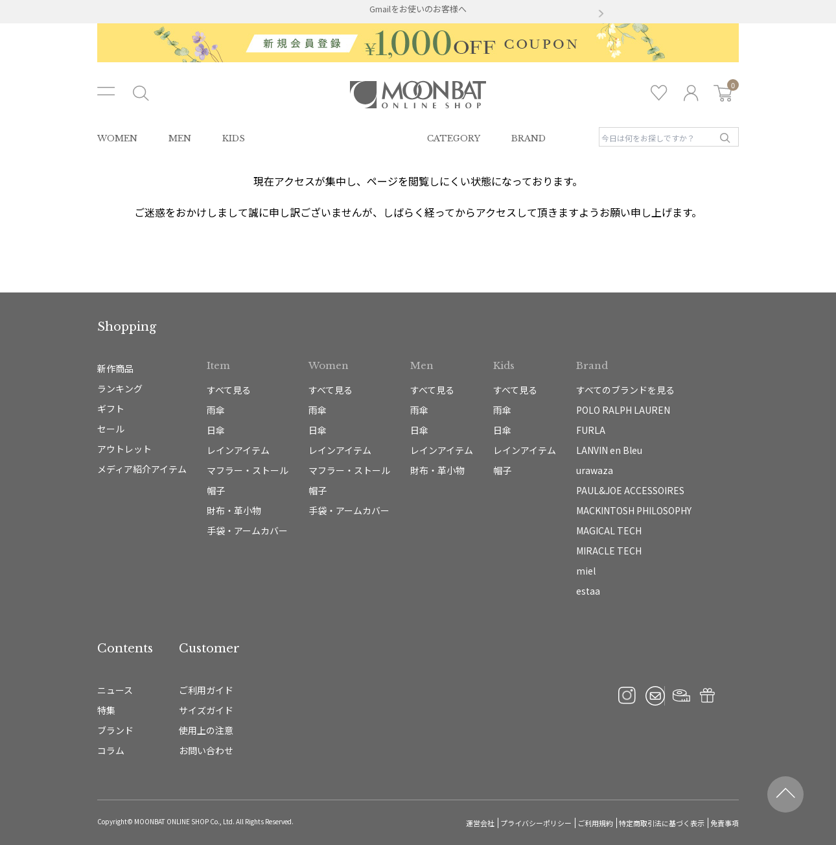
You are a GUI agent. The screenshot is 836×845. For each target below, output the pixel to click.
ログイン (691, 93)
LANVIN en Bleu (609, 450)
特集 (106, 710)
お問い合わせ (206, 750)
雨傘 (216, 409)
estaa (588, 590)
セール (110, 428)
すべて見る (229, 389)
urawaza (594, 470)
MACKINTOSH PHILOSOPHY (633, 510)
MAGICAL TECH (609, 530)
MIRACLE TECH (609, 550)
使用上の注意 (206, 730)
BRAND (528, 138)
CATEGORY (453, 138)
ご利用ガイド (206, 690)
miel (586, 570)
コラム (110, 750)
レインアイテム (238, 450)
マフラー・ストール (247, 470)
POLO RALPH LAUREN (623, 409)
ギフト (110, 408)
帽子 (216, 490)
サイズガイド (206, 710)
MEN (179, 138)
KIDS (233, 138)
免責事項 (724, 823)
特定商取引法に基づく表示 (661, 823)
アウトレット (124, 448)
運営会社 (480, 823)
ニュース (115, 690)
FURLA (590, 429)
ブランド (115, 730)
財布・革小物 (234, 510)
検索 (725, 138)
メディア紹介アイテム (142, 468)
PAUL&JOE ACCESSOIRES (630, 490)
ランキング (120, 388)
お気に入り (659, 93)
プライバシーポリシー (536, 823)
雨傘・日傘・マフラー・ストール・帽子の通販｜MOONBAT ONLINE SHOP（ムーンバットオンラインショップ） (418, 94)
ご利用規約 (595, 823)
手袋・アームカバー (247, 530)
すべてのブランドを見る (625, 389)
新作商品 (115, 368)
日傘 (216, 429)
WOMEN (117, 138)
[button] (235, 14)
